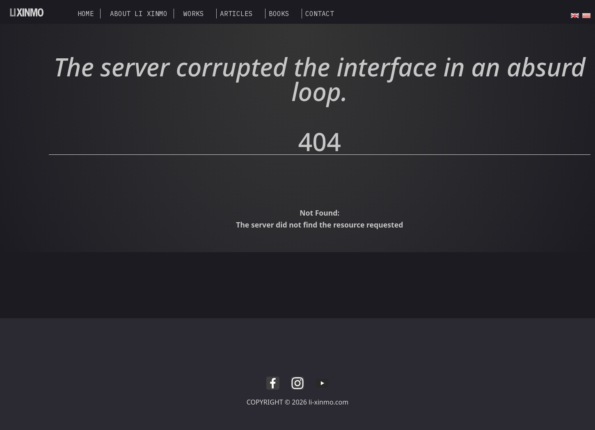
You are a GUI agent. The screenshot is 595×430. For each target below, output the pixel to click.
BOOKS (279, 13)
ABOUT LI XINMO (138, 13)
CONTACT (319, 13)
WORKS (193, 13)
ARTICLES (236, 13)
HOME (86, 13)
